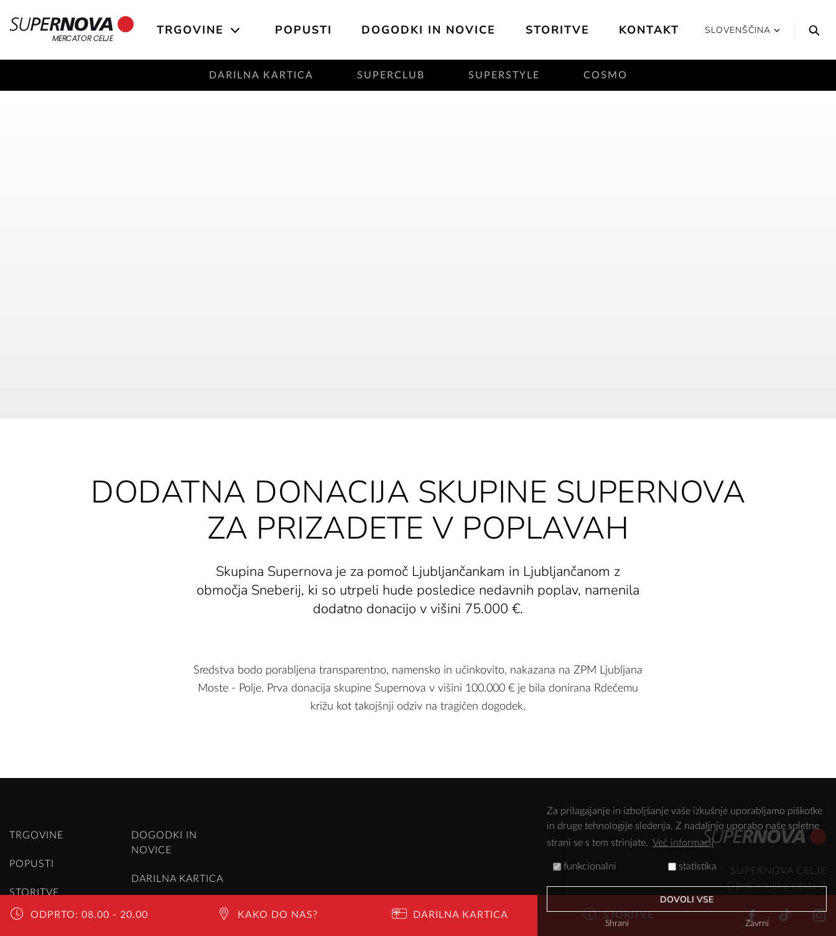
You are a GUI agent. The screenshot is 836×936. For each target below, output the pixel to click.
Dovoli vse (687, 900)
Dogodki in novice (428, 29)
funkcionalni (584, 866)
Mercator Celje (71, 30)
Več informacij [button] (683, 843)
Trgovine (190, 29)
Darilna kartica (261, 75)
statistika (692, 866)
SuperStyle (504, 75)
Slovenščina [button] (742, 30)
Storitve (558, 29)
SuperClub (391, 75)
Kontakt (649, 29)
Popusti (303, 29)
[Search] (811, 30)
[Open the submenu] (236, 30)
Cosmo (605, 75)
